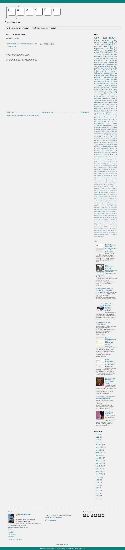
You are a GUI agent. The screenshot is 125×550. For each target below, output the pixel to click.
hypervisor (96, 159)
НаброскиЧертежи (100, 171)
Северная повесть (110, 226)
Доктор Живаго (109, 62)
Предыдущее (85, 112)
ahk (106, 190)
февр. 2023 (99, 471)
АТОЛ (105, 202)
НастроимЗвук (104, 219)
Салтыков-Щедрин (109, 224)
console (105, 192)
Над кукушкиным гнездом (105, 148)
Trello (109, 188)
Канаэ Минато (105, 213)
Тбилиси (96, 228)
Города (99, 114)
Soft (113, 135)
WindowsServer (110, 137)
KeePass (101, 91)
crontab (111, 192)
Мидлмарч (98, 169)
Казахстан (98, 43)
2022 (98, 477)
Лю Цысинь (104, 215)
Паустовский (97, 221)
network (96, 62)
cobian (96, 138)
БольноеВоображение (102, 161)
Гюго (111, 49)
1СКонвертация (98, 156)
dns (116, 192)
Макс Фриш (104, 102)
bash (107, 70)
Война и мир (98, 87)
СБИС (112, 96)
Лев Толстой (100, 89)
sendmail (108, 159)
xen (100, 202)
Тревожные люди (100, 230)
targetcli (113, 200)
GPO (113, 108)
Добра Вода (99, 209)
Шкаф (112, 179)
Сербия (99, 175)
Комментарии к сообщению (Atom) (28, 115)
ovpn (110, 127)
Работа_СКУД (111, 223)
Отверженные (108, 53)
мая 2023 (99, 463)
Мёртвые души (99, 81)
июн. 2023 (99, 460)
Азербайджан (105, 66)
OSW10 (106, 186)
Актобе (109, 91)
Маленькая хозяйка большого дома (104, 117)
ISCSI (103, 184)
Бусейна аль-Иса (100, 205)
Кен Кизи (108, 144)
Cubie (104, 100)
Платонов (110, 221)
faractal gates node (101, 194)
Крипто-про (97, 167)
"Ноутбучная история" (109, 412)
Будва (110, 204)
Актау (113, 138)
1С (95, 45)
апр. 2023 (99, 466)
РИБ (116, 221)
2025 (98, 437)
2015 (98, 496)
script (100, 47)
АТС (97, 129)
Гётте (97, 207)
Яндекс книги (12, 535)
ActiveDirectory (98, 135)
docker (105, 127)
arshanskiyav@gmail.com (53, 517)
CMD (95, 66)
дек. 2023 (99, 445)
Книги (97, 38)
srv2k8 (104, 200)
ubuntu (108, 58)
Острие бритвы (109, 104)
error (102, 138)
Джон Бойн (103, 165)
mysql (108, 196)
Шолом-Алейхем (104, 133)
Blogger (66, 544)
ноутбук (107, 108)
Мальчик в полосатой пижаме (109, 167)
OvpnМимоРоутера (110, 158)
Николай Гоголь (112, 81)
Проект (104, 96)
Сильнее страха (107, 119)
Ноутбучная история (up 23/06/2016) (17, 28)
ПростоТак (101, 75)
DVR (112, 156)
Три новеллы (111, 230)
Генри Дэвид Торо (112, 205)
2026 (98, 434)
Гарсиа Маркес (112, 112)
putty (103, 159)
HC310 (98, 184)
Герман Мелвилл (98, 163)
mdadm (110, 100)
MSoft (96, 51)
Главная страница (47, 112)
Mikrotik (107, 54)
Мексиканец (99, 217)
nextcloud (114, 196)
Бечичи (105, 204)
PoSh (115, 58)
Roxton (103, 188)
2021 (98, 480)
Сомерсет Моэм (101, 83)
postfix (107, 138)
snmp (115, 127)
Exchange (107, 125)
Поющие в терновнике (103, 150)
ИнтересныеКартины (109, 45)
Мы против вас (108, 217)
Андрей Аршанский (24, 514)
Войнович (112, 161)
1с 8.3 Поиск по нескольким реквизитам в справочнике (105, 289)
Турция (113, 152)
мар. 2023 (99, 468)
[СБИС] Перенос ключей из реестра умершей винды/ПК (111, 247)
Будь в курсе (52, 520)
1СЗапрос (112, 83)
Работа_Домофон (100, 223)
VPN (114, 188)
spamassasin (97, 200)
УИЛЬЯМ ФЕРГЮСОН (100, 232)
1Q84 (113, 154)
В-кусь (110, 47)
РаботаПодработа (108, 56)
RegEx (98, 188)
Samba (96, 110)
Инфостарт (11, 531)
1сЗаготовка (98, 58)
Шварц (113, 234)
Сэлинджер (107, 175)
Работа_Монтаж (109, 173)
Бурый (115, 204)
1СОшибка (97, 54)
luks (100, 196)
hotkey (113, 194)
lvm (104, 196)
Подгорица (109, 51)
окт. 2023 (99, 450)
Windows (98, 127)
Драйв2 (10, 533)
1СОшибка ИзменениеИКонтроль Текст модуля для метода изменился (110, 342)
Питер (104, 221)
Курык (113, 213)
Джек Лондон (110, 79)
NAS (100, 186)
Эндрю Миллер (98, 236)
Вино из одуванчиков (108, 140)
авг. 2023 (99, 455)
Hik (116, 156)
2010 (98, 498)
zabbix (115, 70)
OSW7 (106, 85)
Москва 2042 (114, 169)
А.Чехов (115, 159)
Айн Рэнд (112, 202)
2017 (98, 491)
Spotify (26, 527)
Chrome (106, 156)
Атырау (110, 43)
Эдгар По (97, 100)
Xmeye (101, 190)
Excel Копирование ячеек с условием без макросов (110, 362)
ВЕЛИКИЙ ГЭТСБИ (100, 112)
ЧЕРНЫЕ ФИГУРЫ (104, 234)
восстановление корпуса (101, 154)
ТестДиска (114, 228)
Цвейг (95, 234)
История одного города (102, 211)
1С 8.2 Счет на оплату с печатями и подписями (110, 306)
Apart (103, 182)
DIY (99, 60)
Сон (107, 89)
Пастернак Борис (99, 64)
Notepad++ (99, 158)
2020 (98, 482)
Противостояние (99, 106)
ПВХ (108, 131)
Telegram (11, 536)
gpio (109, 194)
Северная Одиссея (99, 226)
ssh (109, 200)
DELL (115, 182)
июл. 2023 (99, 458)
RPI (107, 135)
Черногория (98, 49)
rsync (113, 198)
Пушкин (100, 173)
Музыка (10, 527)
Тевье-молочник (105, 228)
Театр (106, 152)
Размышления (98, 152)
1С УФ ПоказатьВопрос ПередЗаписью (103, 323)
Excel (105, 60)
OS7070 (114, 125)
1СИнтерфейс (98, 85)
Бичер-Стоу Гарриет (103, 72)
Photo (111, 186)
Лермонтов (97, 94)
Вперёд (105, 40)
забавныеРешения (99, 181)
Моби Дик (105, 169)
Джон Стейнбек (113, 207)
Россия (111, 106)
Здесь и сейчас (98, 144)
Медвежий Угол (113, 215)
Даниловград (104, 207)
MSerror (96, 53)
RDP (116, 186)
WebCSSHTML (98, 137)
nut (97, 198)
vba (114, 110)
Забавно (112, 142)
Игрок (102, 131)
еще (15, 527)
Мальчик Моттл (112, 146)
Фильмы (13, 46)
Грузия (96, 142)
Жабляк (104, 142)
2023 (98, 442)
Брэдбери (97, 140)
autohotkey (112, 190)
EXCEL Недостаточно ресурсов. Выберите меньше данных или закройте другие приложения (106, 270)
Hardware (111, 75)
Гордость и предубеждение (104, 77)
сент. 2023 (99, 452)
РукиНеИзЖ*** (98, 108)
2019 (98, 485)
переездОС (111, 181)
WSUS (96, 190)
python (108, 110)
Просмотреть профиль (15, 539)
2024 (98, 440)
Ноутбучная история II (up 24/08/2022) (44, 28)
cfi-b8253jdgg (97, 192)
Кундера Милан (110, 93)
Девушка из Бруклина (110, 87)
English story (98, 70)
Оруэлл (113, 219)
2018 (98, 488)
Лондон (96, 215)
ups (95, 202)
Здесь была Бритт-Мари (110, 209)
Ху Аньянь (112, 232)
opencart (103, 198)
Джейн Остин (98, 79)
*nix (112, 60)
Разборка (96, 224)
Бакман (113, 85)
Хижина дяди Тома (110, 74)
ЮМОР (113, 133)
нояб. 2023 (99, 447)
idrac (95, 196)
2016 (98, 493)
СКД (116, 173)
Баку (115, 66)
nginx (102, 110)
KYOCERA (110, 184)
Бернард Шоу (97, 204)
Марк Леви (97, 119)
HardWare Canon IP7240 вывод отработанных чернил (110, 380)
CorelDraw (109, 182)
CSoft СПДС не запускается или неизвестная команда (106, 397)
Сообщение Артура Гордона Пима (104, 98)
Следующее (10, 112)
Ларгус (104, 146)
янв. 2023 (99, 474)
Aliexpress (96, 182)
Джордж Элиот (111, 165)
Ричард (111, 64)
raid (109, 198)
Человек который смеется (105, 68)
